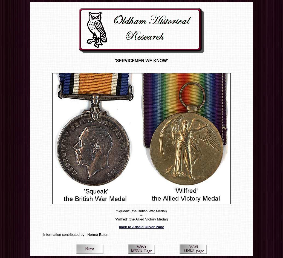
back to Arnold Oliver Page (141, 227)
